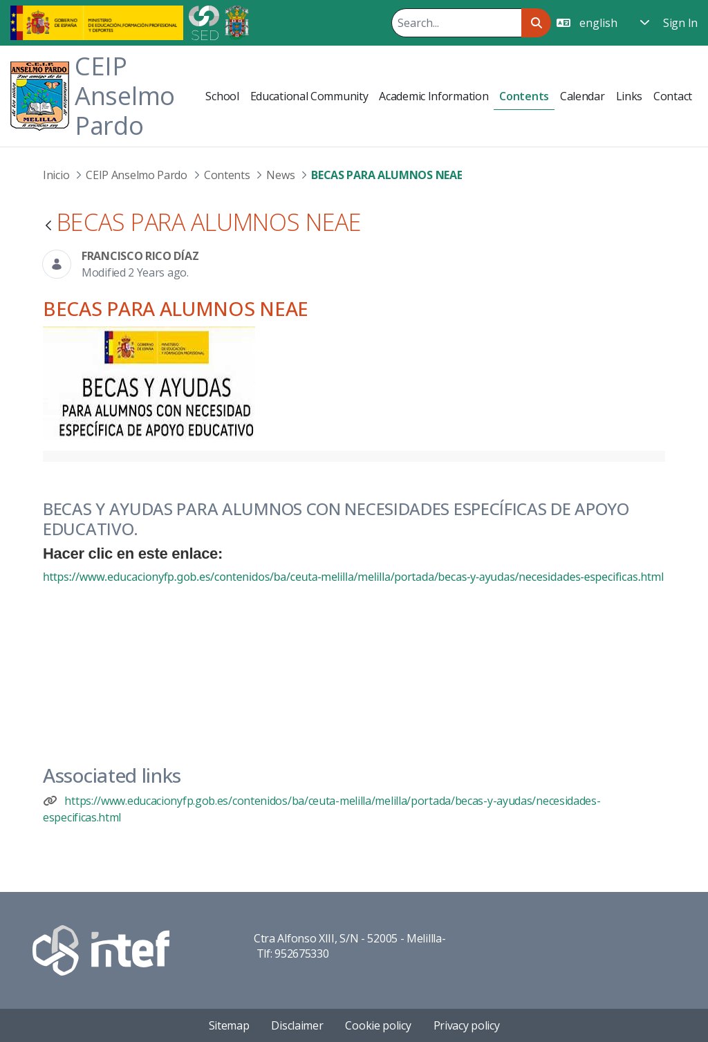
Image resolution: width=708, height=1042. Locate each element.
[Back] (48, 226)
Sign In (680, 22)
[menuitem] (222, 96)
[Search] (456, 22)
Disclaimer (297, 1025)
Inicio (56, 175)
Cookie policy (378, 1025)
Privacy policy (467, 1025)
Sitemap (229, 1025)
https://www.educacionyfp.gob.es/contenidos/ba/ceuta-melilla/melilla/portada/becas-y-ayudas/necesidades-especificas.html (353, 576)
